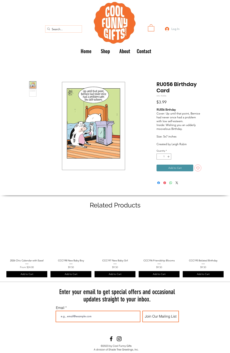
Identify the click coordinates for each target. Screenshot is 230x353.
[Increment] (169, 156)
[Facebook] (111, 339)
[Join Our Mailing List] (160, 316)
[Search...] (63, 29)
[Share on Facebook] (159, 183)
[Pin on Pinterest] (165, 183)
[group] (115, 246)
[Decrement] (159, 156)
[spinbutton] (164, 156)
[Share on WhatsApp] (171, 183)
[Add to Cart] (26, 274)
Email (60, 307)
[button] (151, 27)
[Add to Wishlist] (198, 168)
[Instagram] (119, 339)
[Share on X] (177, 183)
